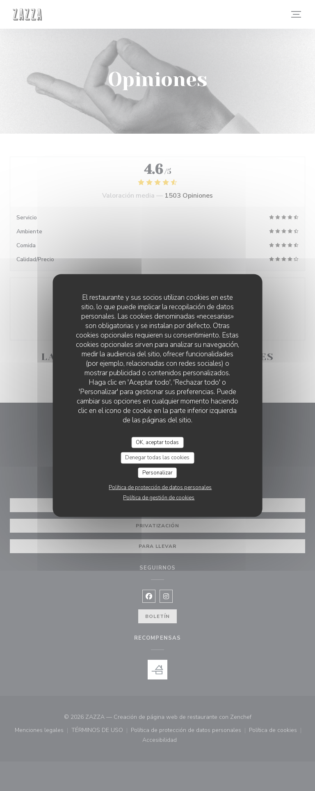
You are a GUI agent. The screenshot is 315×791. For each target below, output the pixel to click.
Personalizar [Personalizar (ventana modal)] (157, 472)
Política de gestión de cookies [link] (158, 497)
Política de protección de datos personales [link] (160, 487)
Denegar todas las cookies (157, 457)
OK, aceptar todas (157, 442)
